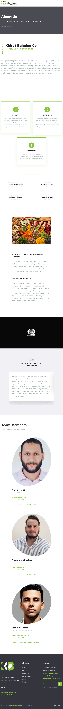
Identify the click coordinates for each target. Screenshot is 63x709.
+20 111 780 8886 (18, 500)
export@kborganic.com (20, 635)
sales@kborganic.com (20, 567)
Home (3, 26)
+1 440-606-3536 (49, 670)
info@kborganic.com (19, 497)
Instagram (22, 505)
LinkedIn (36, 505)
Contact (25, 682)
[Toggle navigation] (61, 3)
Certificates (26, 676)
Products (25, 673)
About (24, 670)
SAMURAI (57, 705)
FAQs (24, 679)
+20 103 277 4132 (18, 570)
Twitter (29, 505)
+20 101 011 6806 (18, 637)
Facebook (15, 505)
